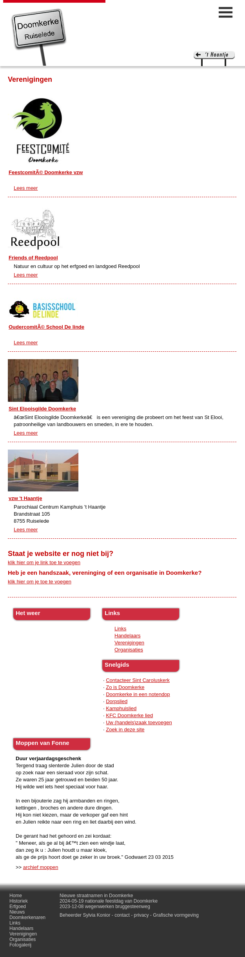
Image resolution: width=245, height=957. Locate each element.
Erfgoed (17, 906)
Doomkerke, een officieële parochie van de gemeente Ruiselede (39, 37)
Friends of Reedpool (33, 258)
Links (120, 628)
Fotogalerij (20, 945)
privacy (141, 915)
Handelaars (127, 636)
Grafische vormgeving (176, 915)
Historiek (18, 901)
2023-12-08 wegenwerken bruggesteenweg (105, 906)
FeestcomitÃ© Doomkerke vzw (46, 172)
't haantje (214, 58)
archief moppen (40, 867)
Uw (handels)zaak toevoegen (139, 722)
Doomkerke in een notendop (138, 694)
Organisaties (128, 650)
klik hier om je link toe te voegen (44, 562)
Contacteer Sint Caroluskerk (138, 680)
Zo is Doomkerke (125, 687)
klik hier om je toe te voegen (39, 582)
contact (122, 915)
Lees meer (26, 188)
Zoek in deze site (125, 729)
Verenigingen (129, 643)
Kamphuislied (121, 708)
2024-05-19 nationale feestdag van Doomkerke (109, 901)
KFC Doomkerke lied (129, 715)
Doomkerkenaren (27, 917)
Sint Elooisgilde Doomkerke (42, 409)
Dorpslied (116, 701)
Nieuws (17, 912)
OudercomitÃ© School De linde (46, 327)
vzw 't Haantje (25, 498)
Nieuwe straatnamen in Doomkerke (96, 895)
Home (15, 895)
